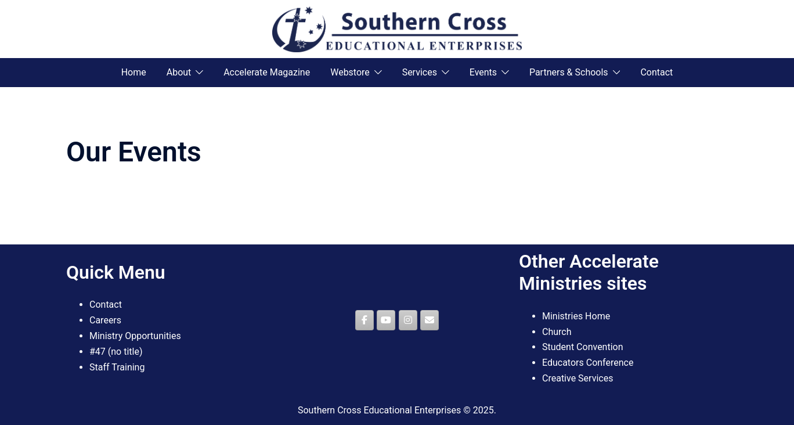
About (179, 72)
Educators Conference (587, 362)
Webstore (350, 72)
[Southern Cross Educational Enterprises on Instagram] (408, 320)
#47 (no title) (116, 351)
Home (133, 72)
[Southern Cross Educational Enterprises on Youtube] (386, 320)
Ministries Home (576, 316)
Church (557, 331)
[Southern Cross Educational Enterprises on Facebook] (364, 320)
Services (419, 72)
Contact (656, 72)
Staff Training (117, 367)
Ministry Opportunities (135, 335)
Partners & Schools (568, 72)
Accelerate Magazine (266, 72)
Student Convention (582, 346)
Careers (105, 320)
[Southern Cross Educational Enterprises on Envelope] (429, 320)
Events (483, 72)
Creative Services (577, 378)
